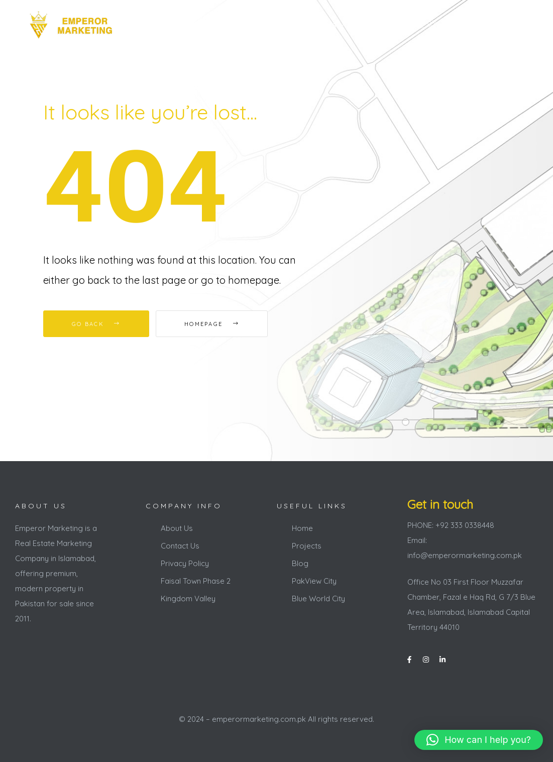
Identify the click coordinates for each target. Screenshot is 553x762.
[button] (478, 740)
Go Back (96, 324)
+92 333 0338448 (473, 25)
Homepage (211, 324)
